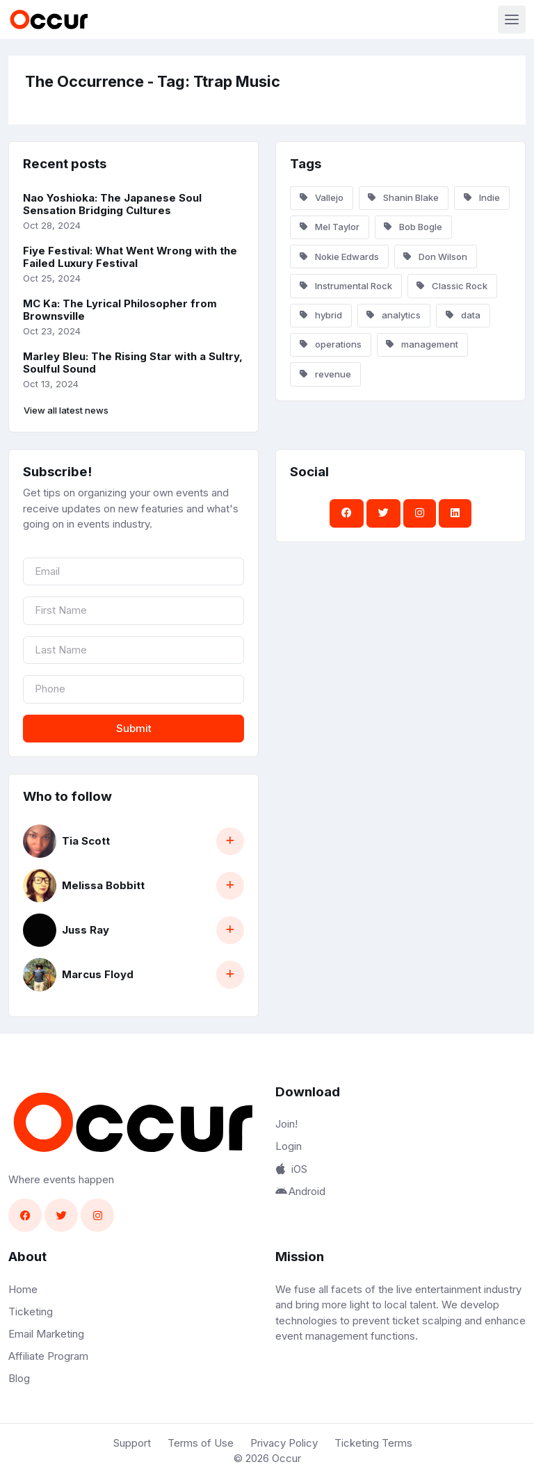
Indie (482, 197)
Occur (286, 1458)
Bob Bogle (413, 226)
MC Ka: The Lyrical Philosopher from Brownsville (120, 310)
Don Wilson (435, 256)
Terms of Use (201, 1442)
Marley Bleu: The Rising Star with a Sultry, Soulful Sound (133, 363)
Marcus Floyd (98, 974)
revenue (325, 374)
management (422, 344)
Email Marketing (46, 1333)
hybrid (321, 314)
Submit (134, 728)
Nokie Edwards (339, 256)
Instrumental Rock (346, 285)
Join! (286, 1123)
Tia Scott (86, 840)
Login (288, 1146)
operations (331, 344)
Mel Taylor (329, 226)
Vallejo (321, 197)
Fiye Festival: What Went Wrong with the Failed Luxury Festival (130, 257)
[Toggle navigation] (512, 19)
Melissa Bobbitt (103, 885)
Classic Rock (451, 285)
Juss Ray (85, 929)
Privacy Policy (284, 1442)
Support (132, 1442)
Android (300, 1191)
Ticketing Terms (373, 1442)
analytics (393, 314)
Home (23, 1289)
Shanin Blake (403, 197)
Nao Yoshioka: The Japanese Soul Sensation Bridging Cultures (112, 204)
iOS (291, 1169)
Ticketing (30, 1311)
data (463, 314)
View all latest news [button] (66, 410)
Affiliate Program (48, 1356)
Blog (19, 1378)
